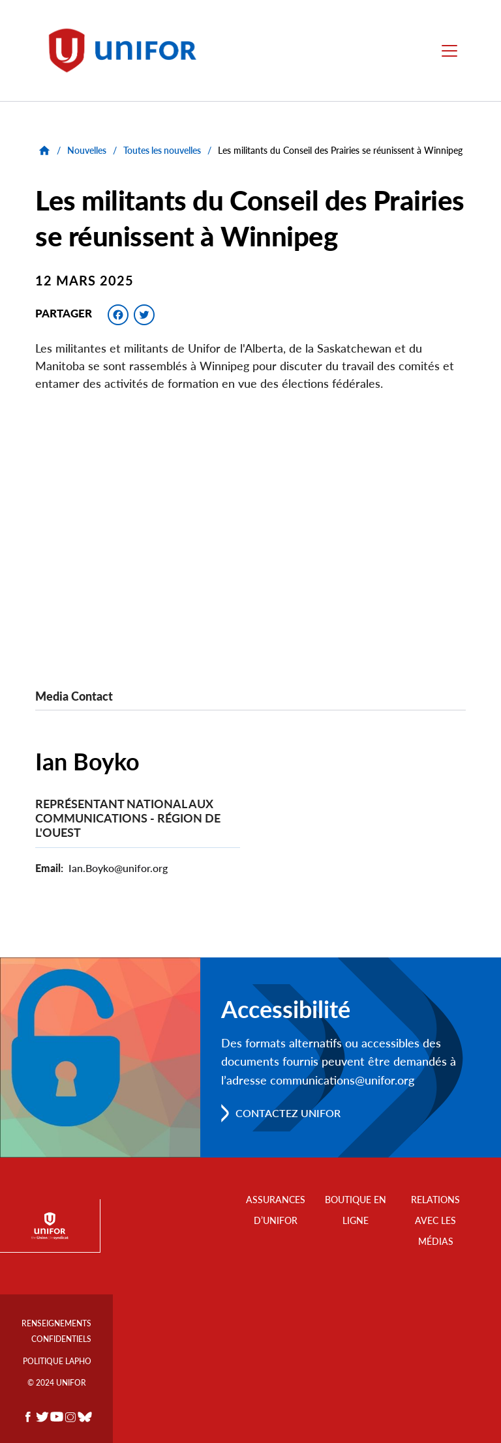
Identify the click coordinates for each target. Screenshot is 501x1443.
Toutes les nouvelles (162, 150)
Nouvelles (86, 150)
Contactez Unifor (288, 1113)
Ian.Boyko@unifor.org (118, 868)
